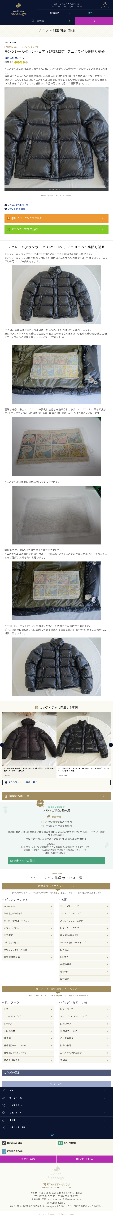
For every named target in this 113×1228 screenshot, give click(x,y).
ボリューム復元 (11, 928)
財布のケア (65, 1024)
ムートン (8, 1024)
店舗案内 (55, 13)
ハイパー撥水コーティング (17, 921)
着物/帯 (64, 971)
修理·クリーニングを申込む (26, 218)
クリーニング (28, 1159)
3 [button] (58, 192)
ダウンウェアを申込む (24, 229)
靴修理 (7, 1038)
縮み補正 (64, 950)
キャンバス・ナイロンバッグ (73, 1016)
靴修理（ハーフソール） (15, 1045)
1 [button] (51, 192)
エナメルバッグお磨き (71, 1053)
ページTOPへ (56, 1084)
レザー (7, 1009)
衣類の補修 (66, 964)
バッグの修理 (67, 1038)
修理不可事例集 (12, 1060)
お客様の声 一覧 (19, 796)
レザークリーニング (69, 928)
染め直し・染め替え (13, 913)
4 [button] (61, 192)
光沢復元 (8, 935)
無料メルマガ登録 (24, 860)
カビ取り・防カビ (12, 942)
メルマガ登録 (67, 1143)
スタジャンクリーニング (71, 921)
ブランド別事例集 (16, 209)
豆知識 (63, 1060)
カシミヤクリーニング (70, 913)
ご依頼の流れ (12, 1072)
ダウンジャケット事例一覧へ (23, 782)
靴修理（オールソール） (15, 1053)
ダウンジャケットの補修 (15, 950)
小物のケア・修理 (68, 1031)
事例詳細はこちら (14, 58)
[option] (56, 139)
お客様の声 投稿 (12, 1151)
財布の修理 (66, 1045)
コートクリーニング (69, 906)
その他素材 (9, 1031)
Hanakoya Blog (12, 1143)
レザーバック (66, 1009)
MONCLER (10, 906)
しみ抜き (64, 957)
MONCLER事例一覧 (18, 205)
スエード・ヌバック (13, 1016)
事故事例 (64, 979)
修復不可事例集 (12, 957)
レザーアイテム (84, 1159)
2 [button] (54, 192)
